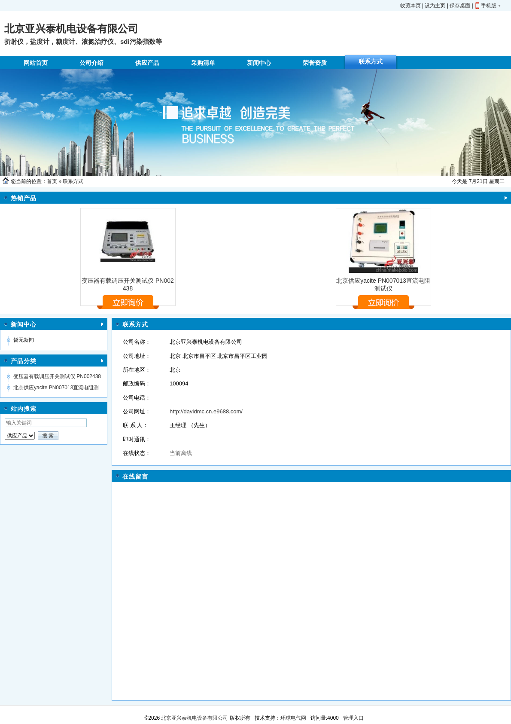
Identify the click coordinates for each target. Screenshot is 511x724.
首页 (52, 181)
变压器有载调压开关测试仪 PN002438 (57, 376)
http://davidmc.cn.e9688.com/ (206, 411)
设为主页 (435, 6)
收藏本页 (410, 6)
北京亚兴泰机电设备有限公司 (194, 718)
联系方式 (73, 181)
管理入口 (353, 718)
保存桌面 (460, 6)
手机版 (488, 6)
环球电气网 (293, 718)
